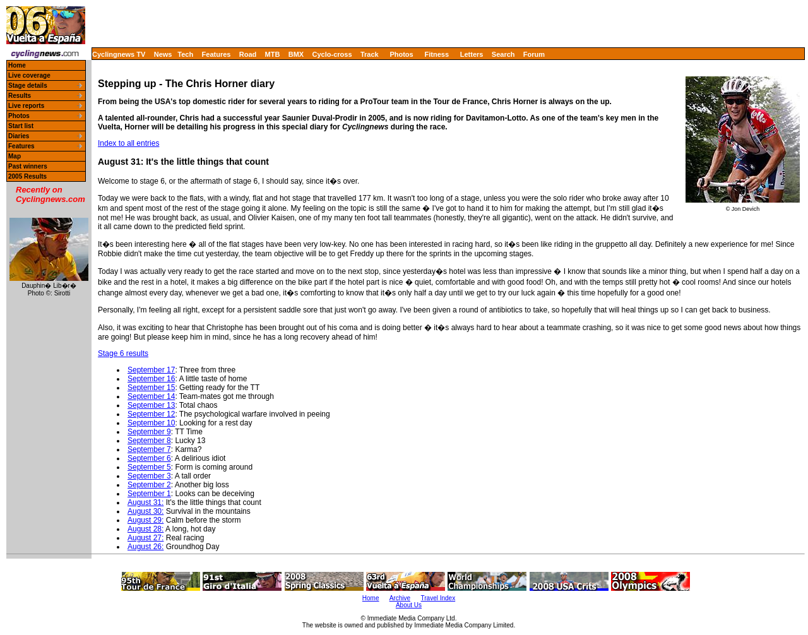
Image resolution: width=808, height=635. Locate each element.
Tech (185, 54)
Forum (534, 54)
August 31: (145, 502)
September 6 (149, 458)
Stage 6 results (123, 353)
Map (14, 156)
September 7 (149, 449)
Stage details (27, 85)
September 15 (151, 387)
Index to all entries (128, 143)
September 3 (149, 476)
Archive (399, 598)
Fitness (436, 54)
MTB (272, 54)
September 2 (149, 484)
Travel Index (438, 598)
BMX (296, 54)
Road (248, 54)
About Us (409, 605)
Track (369, 54)
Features (216, 54)
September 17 (151, 369)
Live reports (26, 105)
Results (19, 95)
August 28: (145, 529)
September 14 (151, 396)
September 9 (149, 431)
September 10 (151, 422)
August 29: (145, 520)
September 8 (149, 440)
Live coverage (29, 75)
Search (503, 54)
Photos (401, 54)
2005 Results (27, 176)
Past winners (27, 166)
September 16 (151, 378)
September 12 (151, 414)
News (163, 54)
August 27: (145, 537)
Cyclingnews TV (118, 54)
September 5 (149, 467)
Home (17, 65)
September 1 (149, 493)
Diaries (18, 136)
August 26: (145, 546)
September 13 (151, 405)
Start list (20, 125)
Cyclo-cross (332, 54)
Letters (472, 54)
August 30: (145, 511)
